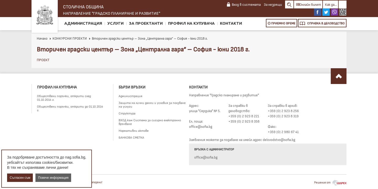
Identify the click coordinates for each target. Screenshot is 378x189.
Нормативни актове (134, 130)
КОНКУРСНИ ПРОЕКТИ (68, 38)
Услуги (115, 23)
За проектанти (146, 23)
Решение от (330, 182)
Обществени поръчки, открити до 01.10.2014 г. (70, 108)
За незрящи (273, 4)
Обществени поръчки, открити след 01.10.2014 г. (64, 97)
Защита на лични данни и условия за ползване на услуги (152, 104)
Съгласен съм (20, 178)
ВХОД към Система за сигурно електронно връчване (150, 121)
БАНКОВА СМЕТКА (131, 137)
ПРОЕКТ (43, 59)
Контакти (231, 23)
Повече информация (53, 178)
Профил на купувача (191, 23)
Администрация (83, 23)
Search (289, 4)
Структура (127, 113)
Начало (42, 38)
